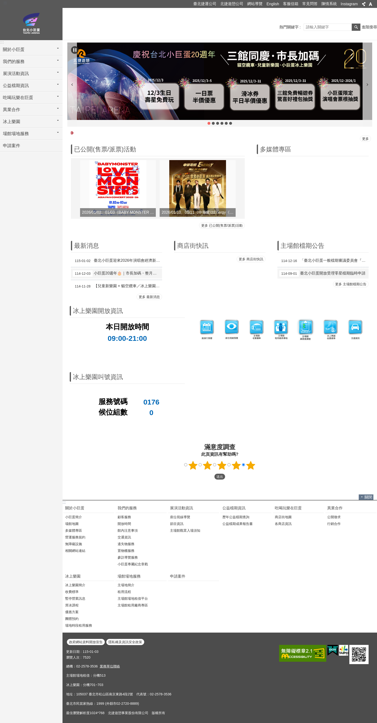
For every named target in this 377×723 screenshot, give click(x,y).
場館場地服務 (129, 576)
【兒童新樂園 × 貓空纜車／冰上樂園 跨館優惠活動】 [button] (213, 123)
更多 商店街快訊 (251, 259)
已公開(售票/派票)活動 (105, 149)
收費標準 (72, 592)
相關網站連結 (75, 551)
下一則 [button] (367, 85)
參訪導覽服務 (128, 557)
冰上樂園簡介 (75, 585)
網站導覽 (255, 4)
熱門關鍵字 (289, 27)
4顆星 (236, 465)
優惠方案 (72, 612)
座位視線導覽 (180, 517)
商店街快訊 (192, 245)
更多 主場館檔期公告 (350, 284)
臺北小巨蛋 (31, 23)
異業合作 (335, 508)
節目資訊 (176, 524)
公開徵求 (334, 517)
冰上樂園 (73, 576)
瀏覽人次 (73, 657)
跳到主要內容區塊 (2, 2)
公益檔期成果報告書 (237, 524)
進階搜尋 (369, 27)
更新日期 (73, 652)
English (272, 4)
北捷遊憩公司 (231, 4)
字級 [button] (370, 4)
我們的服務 (127, 508)
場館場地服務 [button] (16, 133)
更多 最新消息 (149, 297)
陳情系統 (329, 4)
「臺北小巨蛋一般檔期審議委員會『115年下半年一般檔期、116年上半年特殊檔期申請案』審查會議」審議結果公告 (324, 261)
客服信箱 (290, 4)
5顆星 (250, 465)
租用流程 (124, 592)
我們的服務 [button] (14, 61)
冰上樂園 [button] (11, 121)
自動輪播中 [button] (75, 50)
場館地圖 (72, 524)
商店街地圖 (283, 517)
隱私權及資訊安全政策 (125, 642)
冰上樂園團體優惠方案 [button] (226, 123)
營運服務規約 (75, 537)
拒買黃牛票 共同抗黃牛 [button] (221, 123)
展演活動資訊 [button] (16, 73)
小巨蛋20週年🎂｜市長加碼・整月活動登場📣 (117, 273)
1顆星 (193, 465)
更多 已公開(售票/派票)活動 (222, 225)
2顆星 (207, 465)
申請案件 (11, 145)
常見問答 (310, 4)
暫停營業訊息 (75, 598)
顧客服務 (124, 517)
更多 (365, 139)
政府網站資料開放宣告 (86, 642)
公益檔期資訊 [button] (16, 85)
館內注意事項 (128, 530)
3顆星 (221, 465)
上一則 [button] (72, 85)
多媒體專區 (275, 149)
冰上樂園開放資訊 (98, 310)
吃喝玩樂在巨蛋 (288, 508)
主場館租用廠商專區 (133, 605)
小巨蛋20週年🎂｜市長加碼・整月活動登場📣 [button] (208, 123)
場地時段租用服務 (78, 625)
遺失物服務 (126, 544)
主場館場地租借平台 (133, 598)
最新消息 (86, 245)
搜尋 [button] (356, 27)
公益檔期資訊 (233, 508)
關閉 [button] (368, 497)
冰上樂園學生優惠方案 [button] (230, 123)
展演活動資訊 (181, 508)
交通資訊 (124, 537)
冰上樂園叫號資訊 (98, 377)
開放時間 (124, 524)
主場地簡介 (126, 585)
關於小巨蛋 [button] (14, 49)
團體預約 (72, 619)
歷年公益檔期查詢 (235, 517)
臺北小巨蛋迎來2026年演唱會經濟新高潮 (117, 261)
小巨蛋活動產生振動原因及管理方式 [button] (217, 123)
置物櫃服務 (126, 551)
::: (5, 3)
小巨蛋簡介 (73, 517)
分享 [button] (364, 4)
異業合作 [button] (11, 109)
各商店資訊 (283, 524)
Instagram (349, 4)
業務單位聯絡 (110, 666)
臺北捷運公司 (204, 4)
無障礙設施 (73, 544)
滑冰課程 (72, 605)
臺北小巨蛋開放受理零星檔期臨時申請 (322, 273)
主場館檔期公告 (302, 245)
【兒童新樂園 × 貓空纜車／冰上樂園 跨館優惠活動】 (117, 286)
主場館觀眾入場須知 (185, 530)
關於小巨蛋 (74, 508)
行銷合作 (334, 524)
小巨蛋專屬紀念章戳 (133, 564)
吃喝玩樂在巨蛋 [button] (18, 97)
